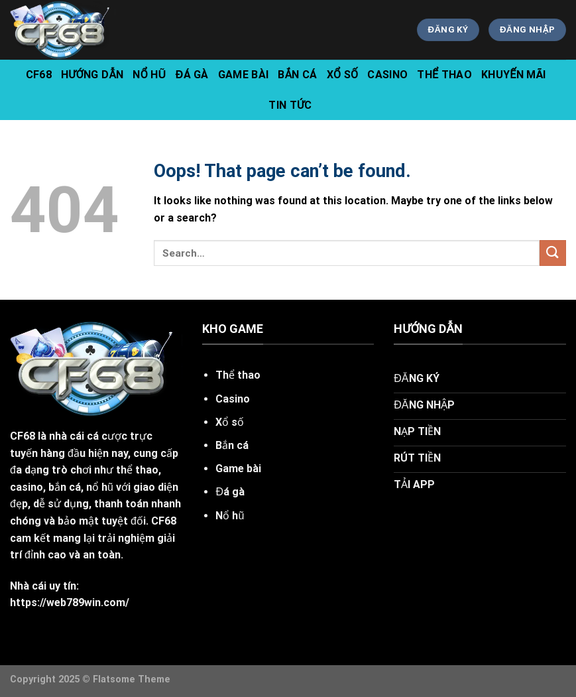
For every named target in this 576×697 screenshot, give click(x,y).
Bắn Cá (297, 74)
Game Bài (243, 74)
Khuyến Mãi (513, 74)
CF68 (39, 74)
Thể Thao (444, 74)
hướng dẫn (92, 74)
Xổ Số (343, 74)
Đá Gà (192, 74)
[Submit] (553, 253)
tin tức (290, 105)
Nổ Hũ (149, 74)
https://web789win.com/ (69, 602)
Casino (387, 74)
